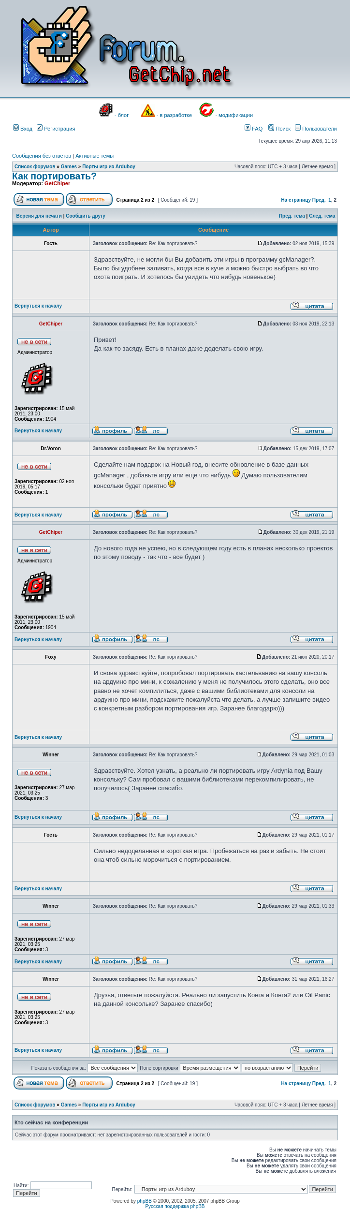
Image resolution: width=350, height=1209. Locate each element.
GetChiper (57, 183)
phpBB (144, 1201)
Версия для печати (39, 216)
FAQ (253, 129)
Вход (22, 129)
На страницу (296, 200)
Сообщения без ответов (41, 156)
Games (69, 166)
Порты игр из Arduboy (108, 166)
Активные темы (94, 156)
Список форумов (35, 166)
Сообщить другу (85, 216)
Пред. (319, 200)
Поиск (279, 129)
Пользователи (316, 129)
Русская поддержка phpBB (174, 1206)
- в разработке (174, 115)
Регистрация (56, 129)
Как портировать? (54, 176)
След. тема (322, 216)
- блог (122, 115)
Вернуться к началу (38, 306)
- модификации (234, 115)
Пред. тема (292, 216)
